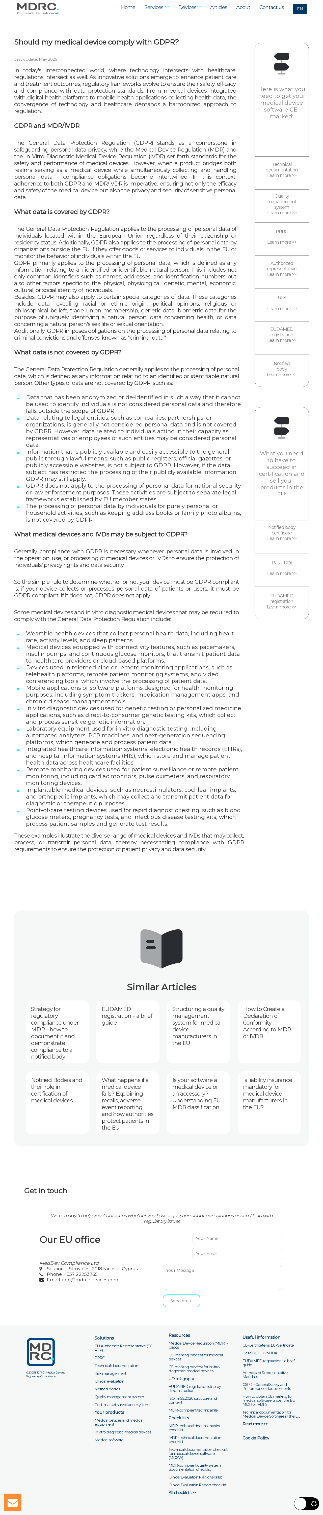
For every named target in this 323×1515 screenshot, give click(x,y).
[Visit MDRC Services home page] (37, 8)
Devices (189, 7)
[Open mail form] (12, 1502)
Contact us (271, 7)
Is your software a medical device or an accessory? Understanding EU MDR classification (196, 1094)
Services (156, 7)
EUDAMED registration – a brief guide (127, 1016)
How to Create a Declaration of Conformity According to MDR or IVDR (267, 1023)
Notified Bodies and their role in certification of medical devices (56, 1090)
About (243, 7)
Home (128, 7)
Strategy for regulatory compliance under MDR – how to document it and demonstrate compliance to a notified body (55, 1033)
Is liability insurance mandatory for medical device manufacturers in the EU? (267, 1094)
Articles (218, 7)
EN (300, 9)
